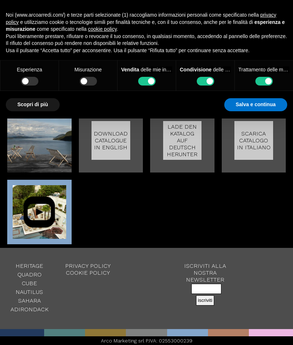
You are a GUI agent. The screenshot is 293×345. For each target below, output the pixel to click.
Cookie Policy (88, 272)
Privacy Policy (88, 265)
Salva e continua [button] (256, 104)
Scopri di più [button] (32, 104)
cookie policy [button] (102, 29)
